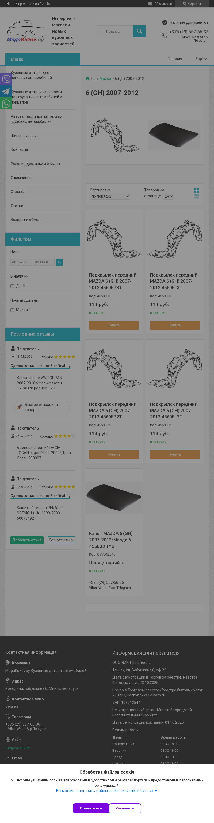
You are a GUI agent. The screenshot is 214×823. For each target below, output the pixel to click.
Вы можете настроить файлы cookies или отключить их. (105, 791)
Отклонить (125, 808)
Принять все (91, 808)
